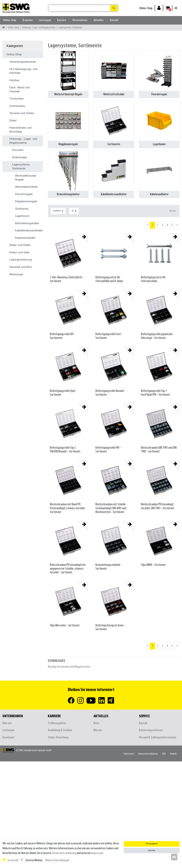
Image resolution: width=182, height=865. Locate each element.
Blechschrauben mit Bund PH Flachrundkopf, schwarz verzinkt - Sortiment (68, 508)
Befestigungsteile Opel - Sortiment (63, 392)
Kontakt (114, 20)
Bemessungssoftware (151, 730)
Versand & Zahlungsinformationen (157, 737)
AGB (164, 753)
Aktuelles (99, 20)
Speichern (151, 850)
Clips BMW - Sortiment (153, 565)
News (97, 723)
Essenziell (13, 860)
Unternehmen (79, 20)
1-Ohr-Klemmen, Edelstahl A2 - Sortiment (67, 279)
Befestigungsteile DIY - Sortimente (62, 336)
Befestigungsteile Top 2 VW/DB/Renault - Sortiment (65, 449)
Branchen (28, 20)
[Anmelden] (159, 8)
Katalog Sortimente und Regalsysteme (69, 666)
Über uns (7, 723)
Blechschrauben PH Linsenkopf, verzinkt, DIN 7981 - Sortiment (157, 506)
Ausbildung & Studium (60, 730)
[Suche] (114, 8)
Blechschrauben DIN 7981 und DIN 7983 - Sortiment (159, 449)
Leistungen (45, 20)
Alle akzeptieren (152, 844)
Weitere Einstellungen (57, 860)
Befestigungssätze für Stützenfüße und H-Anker (109, 279)
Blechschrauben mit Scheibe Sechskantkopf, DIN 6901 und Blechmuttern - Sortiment (110, 508)
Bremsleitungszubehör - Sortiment (108, 566)
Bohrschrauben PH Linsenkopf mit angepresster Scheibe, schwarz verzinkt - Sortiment (68, 568)
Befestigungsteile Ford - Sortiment (108, 336)
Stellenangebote (57, 723)
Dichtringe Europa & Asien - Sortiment (110, 627)
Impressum (129, 753)
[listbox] (68, 253)
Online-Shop (145, 8)
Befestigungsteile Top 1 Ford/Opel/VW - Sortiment (155, 392)
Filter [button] (173, 210)
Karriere (61, 20)
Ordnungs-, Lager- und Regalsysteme (38, 27)
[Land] (176, 8)
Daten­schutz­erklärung (148, 753)
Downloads (8, 737)
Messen (98, 730)
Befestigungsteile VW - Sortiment (108, 449)
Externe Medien (34, 860)
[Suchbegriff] (79, 8)
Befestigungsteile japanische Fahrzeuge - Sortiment (157, 336)
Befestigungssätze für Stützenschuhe (153, 279)
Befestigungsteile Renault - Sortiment (110, 392)
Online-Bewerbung (58, 737)
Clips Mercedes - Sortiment (64, 625)
